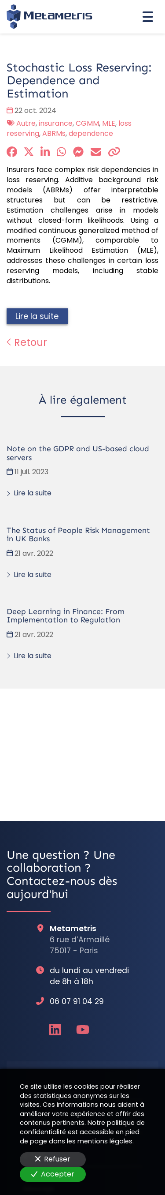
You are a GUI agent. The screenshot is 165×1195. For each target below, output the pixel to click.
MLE (108, 123)
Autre (26, 123)
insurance (56, 123)
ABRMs (54, 133)
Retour (27, 342)
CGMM (87, 123)
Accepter (52, 1174)
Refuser (52, 1159)
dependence (91, 133)
